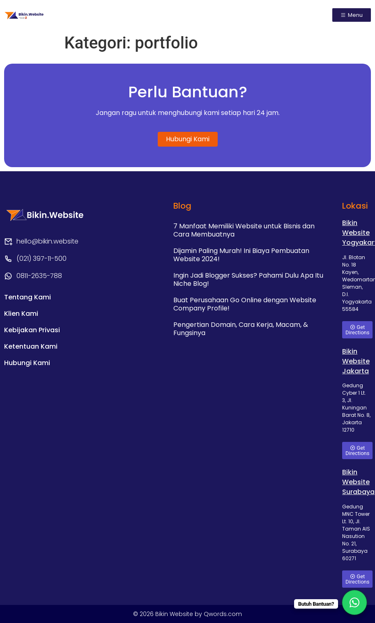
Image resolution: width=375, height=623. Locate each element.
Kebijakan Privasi (32, 330)
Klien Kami (21, 313)
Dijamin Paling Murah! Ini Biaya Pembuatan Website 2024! (241, 255)
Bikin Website (175, 614)
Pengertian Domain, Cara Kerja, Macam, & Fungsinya (240, 329)
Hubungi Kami (27, 363)
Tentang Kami (27, 297)
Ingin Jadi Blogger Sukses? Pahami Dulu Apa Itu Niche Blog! (248, 279)
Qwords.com (223, 614)
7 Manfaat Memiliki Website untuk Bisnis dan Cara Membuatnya (244, 230)
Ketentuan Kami (31, 346)
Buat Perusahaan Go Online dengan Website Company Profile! (244, 304)
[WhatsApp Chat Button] (354, 602)
